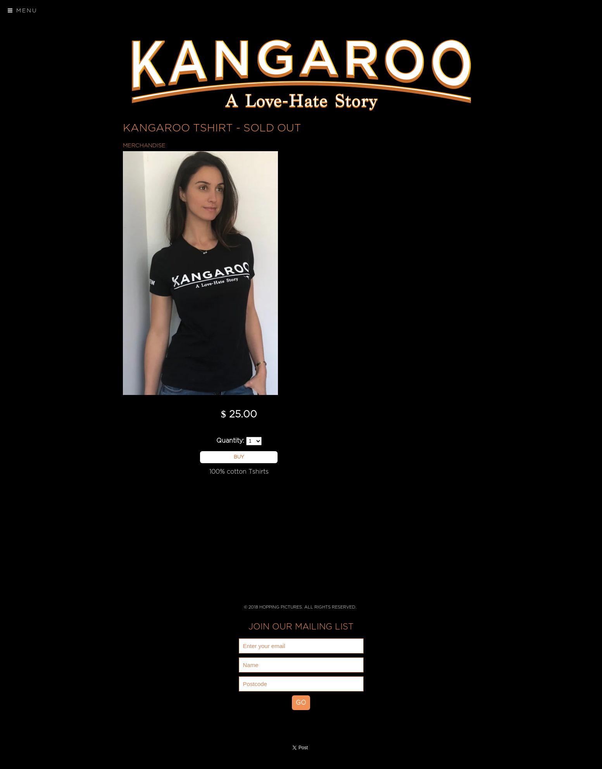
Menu (23, 10)
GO (301, 703)
